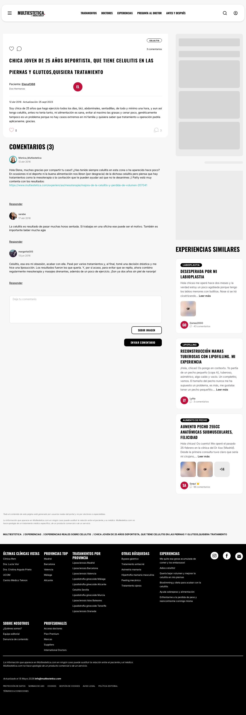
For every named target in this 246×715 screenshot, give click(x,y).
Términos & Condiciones (15, 691)
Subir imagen (146, 330)
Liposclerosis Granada (84, 611)
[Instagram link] (214, 556)
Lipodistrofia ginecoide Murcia (88, 595)
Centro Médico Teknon (15, 580)
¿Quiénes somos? (12, 628)
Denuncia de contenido (15, 639)
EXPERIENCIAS (125, 13)
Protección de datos (14, 686)
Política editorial (108, 686)
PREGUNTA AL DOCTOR (149, 13)
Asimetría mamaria (131, 569)
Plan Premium (51, 633)
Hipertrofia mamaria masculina (137, 574)
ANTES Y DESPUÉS (175, 13)
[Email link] (239, 556)
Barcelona (49, 564)
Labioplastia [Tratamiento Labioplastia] (191, 265)
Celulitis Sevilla (80, 589)
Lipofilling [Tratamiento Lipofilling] (190, 344)
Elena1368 (28, 84)
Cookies (51, 686)
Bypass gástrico (130, 558)
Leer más (205, 295)
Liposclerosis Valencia (84, 573)
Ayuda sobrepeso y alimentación (177, 591)
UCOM (6, 574)
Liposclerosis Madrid (83, 562)
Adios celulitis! (167, 568)
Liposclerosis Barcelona (85, 568)
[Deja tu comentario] (85, 309)
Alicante (48, 580)
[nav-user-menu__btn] (235, 13)
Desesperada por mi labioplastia (198, 274)
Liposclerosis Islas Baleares (87, 600)
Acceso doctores (53, 628)
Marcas (48, 639)
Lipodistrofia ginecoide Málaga (89, 578)
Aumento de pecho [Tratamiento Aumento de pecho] (195, 420)
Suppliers (49, 644)
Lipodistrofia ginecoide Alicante (89, 584)
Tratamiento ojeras (131, 585)
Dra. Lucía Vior (11, 564)
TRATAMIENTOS (89, 13)
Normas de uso (36, 686)
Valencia (48, 569)
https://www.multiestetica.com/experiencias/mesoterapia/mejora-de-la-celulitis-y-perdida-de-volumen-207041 (78, 185)
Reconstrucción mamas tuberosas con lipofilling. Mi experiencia (207, 356)
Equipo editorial (11, 633)
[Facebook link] (227, 556)
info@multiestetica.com (48, 678)
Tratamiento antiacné (132, 564)
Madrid (48, 558)
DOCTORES (107, 13)
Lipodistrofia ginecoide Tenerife (89, 605)
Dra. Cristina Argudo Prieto (17, 569)
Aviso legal (89, 686)
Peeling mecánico (131, 580)
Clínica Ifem (9, 558)
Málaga (48, 574)
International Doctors (55, 650)
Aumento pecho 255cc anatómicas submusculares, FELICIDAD (206, 432)
